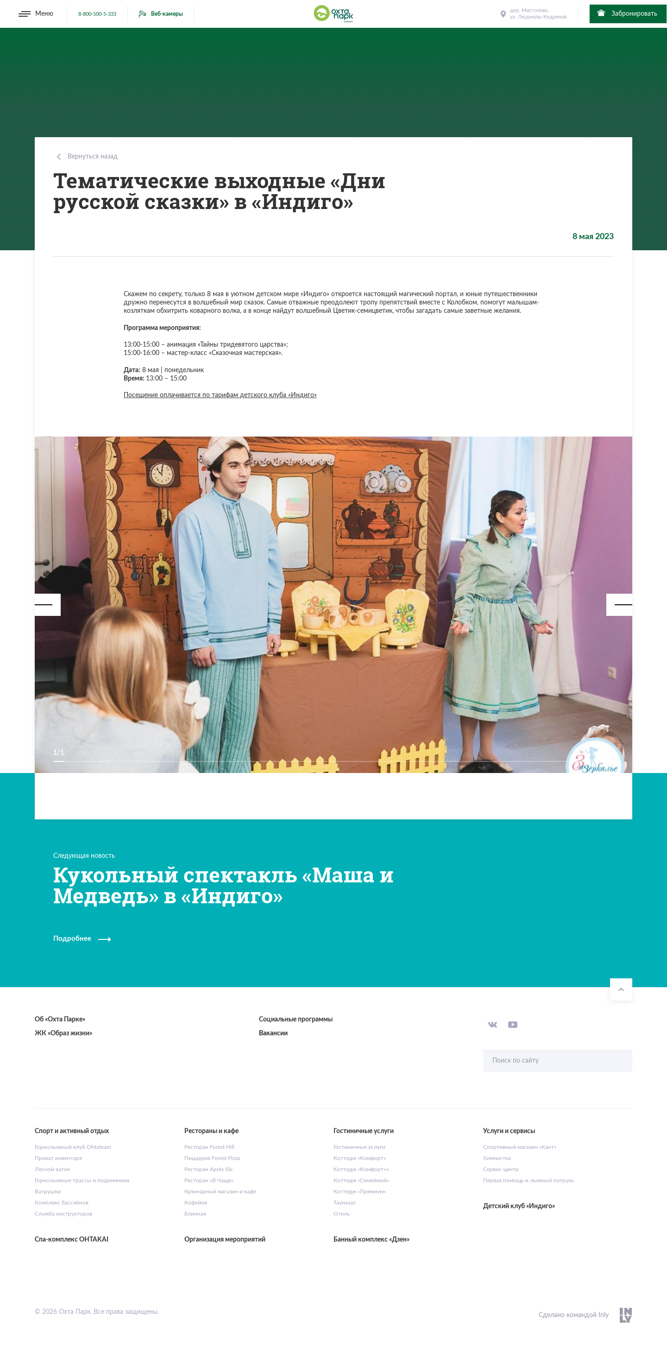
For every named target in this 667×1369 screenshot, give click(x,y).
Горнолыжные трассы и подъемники (82, 1180)
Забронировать (626, 13)
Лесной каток (52, 1169)
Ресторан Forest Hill (209, 1147)
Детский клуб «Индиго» (519, 1206)
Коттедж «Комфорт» (360, 1158)
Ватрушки (48, 1191)
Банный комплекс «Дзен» (371, 1239)
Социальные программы (296, 1019)
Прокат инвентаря (58, 1158)
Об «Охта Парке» (60, 1019)
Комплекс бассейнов (61, 1202)
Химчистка (497, 1158)
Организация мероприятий (224, 1239)
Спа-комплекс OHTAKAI (71, 1239)
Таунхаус (345, 1202)
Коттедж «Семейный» (361, 1180)
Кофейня (195, 1202)
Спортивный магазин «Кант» (519, 1147)
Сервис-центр (501, 1169)
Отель (342, 1214)
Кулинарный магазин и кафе (220, 1191)
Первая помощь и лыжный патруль (528, 1180)
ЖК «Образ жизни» (63, 1033)
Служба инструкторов (63, 1214)
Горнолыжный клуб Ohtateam (73, 1147)
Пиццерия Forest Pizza (212, 1158)
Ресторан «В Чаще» (208, 1180)
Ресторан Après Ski (208, 1169)
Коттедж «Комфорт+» (361, 1169)
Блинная (195, 1214)
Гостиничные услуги (359, 1147)
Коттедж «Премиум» (360, 1191)
